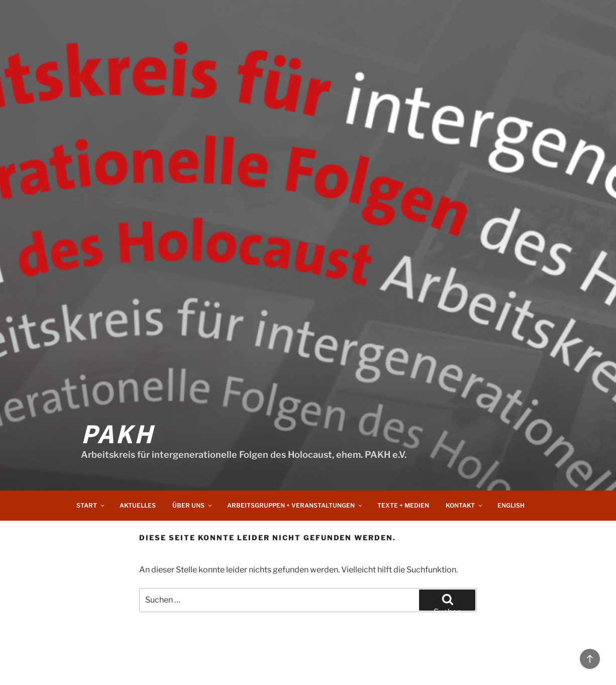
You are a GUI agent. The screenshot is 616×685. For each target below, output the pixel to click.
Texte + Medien (403, 505)
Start (91, 505)
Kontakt (464, 505)
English (511, 505)
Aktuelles (138, 505)
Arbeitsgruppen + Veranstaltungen (295, 505)
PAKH (117, 432)
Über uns (192, 505)
